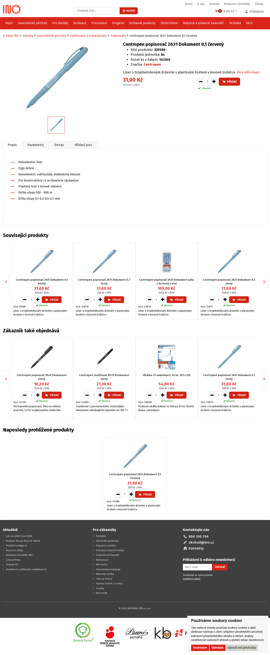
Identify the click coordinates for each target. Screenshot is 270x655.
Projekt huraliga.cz (16, 545)
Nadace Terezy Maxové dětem (23, 540)
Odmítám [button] (217, 647)
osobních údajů (191, 578)
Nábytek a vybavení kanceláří (203, 23)
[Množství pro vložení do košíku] (207, 82)
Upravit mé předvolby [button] (242, 647)
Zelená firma (13, 559)
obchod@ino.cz (201, 542)
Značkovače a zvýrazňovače (88, 36)
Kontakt (214, 4)
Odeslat (220, 567)
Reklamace (102, 559)
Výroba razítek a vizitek (109, 583)
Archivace (79, 23)
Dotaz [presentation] (59, 145)
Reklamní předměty (237, 4)
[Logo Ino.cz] (12, 9)
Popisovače (118, 36)
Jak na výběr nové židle (19, 536)
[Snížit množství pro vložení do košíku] (201, 82)
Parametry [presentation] (36, 145)
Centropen (152, 64)
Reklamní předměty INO (19, 555)
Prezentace (99, 23)
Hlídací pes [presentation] (83, 145)
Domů (189, 4)
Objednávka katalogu (108, 569)
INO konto (101, 564)
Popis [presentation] (12, 145)
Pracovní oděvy (14, 550)
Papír (9, 23)
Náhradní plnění (105, 573)
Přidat (229, 82)
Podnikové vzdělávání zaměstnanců (26, 569)
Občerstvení (169, 23)
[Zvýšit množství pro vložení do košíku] (214, 82)
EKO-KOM (101, 592)
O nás (201, 4)
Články (259, 4)
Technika (235, 23)
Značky (100, 588)
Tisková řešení (104, 578)
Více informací (248, 72)
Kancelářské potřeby (32, 23)
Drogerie (118, 23)
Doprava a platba (106, 545)
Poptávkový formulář (107, 555)
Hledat (128, 10)
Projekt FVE (12, 564)
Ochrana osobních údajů (110, 550)
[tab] (12, 145)
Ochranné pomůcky (142, 23)
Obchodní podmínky (107, 540)
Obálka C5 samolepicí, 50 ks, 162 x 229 (166, 375)
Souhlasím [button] (200, 647)
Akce (249, 23)
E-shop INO (11, 36)
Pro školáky (60, 23)
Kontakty (101, 536)
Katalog (28, 36)
